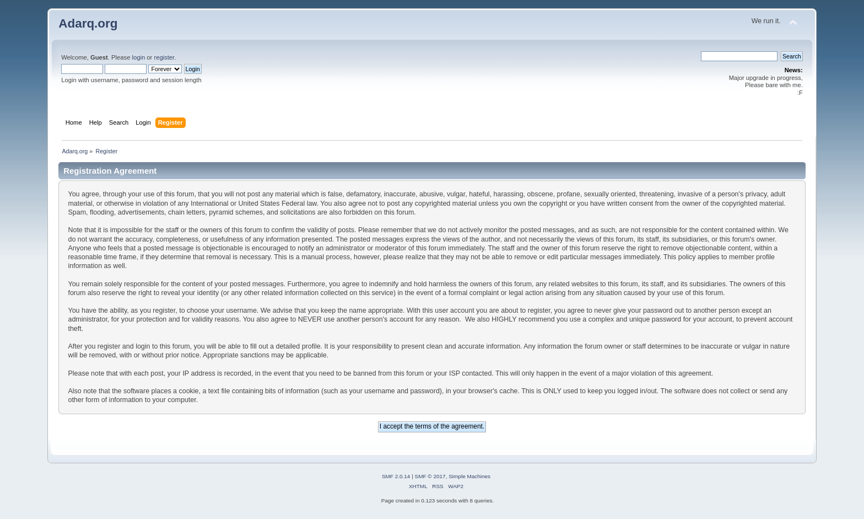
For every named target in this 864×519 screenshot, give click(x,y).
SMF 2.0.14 (396, 476)
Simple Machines (469, 476)
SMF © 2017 (430, 476)
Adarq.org (87, 23)
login (138, 57)
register (164, 57)
